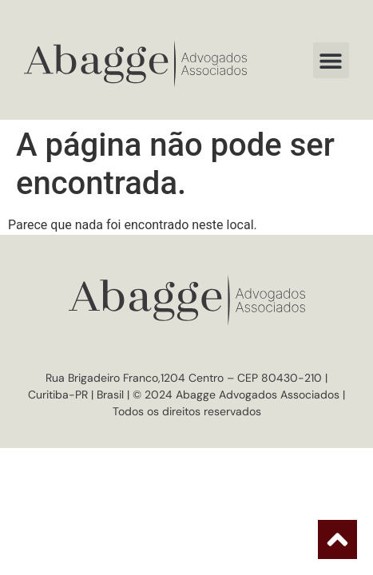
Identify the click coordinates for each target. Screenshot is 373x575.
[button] (331, 60)
